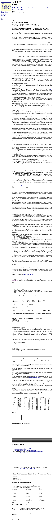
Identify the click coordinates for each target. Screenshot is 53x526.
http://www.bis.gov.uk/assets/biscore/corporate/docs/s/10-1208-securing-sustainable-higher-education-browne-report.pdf (28, 453)
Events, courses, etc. (3, 11)
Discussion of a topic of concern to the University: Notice (6, 8)
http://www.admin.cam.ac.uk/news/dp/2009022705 (35, 377)
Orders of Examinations (4, 14)
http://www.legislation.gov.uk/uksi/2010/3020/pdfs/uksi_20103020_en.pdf (22, 448)
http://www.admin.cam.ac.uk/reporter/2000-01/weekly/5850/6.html (21, 452)
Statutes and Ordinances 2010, (28, 274)
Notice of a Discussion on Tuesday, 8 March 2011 (6, 4)
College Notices (3, 18)
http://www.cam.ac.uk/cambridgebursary (18, 469)
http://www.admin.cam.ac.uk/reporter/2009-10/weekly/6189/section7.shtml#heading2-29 (24, 468)
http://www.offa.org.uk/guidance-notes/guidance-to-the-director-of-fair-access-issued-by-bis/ (24, 450)
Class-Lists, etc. (3, 15)
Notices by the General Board (4, 12)
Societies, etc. (2, 19)
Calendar (3, 3)
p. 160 (43, 35)
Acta (1, 17)
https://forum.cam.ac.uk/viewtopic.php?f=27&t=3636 (36, 451)
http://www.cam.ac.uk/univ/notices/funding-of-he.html (20, 449)
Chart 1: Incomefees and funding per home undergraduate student (21, 185)
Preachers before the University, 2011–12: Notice (6, 9)
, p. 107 (36, 23)
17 (45, 349)
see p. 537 (29, 26)
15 (14, 207)
